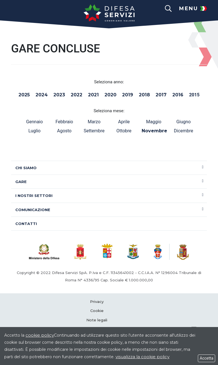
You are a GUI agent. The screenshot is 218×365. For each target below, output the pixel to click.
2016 (177, 94)
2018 (144, 94)
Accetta (206, 358)
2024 (41, 94)
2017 (161, 94)
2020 (110, 94)
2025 (24, 94)
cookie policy (40, 335)
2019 (127, 94)
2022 (76, 94)
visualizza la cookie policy (142, 356)
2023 (59, 94)
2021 (93, 94)
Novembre (154, 130)
